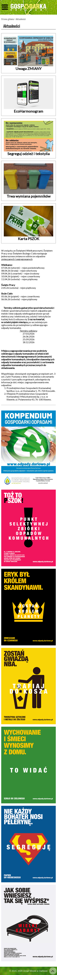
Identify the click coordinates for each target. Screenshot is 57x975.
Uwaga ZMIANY (29, 68)
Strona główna (7, 19)
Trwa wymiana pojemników (28, 196)
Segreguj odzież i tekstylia (28, 153)
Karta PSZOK (28, 238)
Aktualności (21, 19)
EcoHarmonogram (28, 111)
